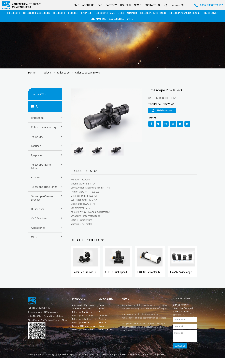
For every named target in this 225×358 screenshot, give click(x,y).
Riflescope (13, 13)
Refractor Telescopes (82, 308)
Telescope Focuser (81, 322)
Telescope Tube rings (153, 13)
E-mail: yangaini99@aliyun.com (43, 312)
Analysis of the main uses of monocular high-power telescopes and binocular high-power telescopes (144, 327)
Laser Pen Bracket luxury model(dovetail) (96, 272)
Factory (111, 5)
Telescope (59, 13)
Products (46, 72)
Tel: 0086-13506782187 (39, 308)
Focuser (73, 13)
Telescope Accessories (82, 315)
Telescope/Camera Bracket (185, 13)
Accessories (116, 19)
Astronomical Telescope (83, 305)
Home (75, 5)
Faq (100, 5)
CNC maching (98, 19)
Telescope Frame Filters (109, 13)
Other (130, 19)
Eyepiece (86, 13)
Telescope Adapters (81, 319)
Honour (125, 5)
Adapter (132, 13)
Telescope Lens (106, 329)
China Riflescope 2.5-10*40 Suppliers (146, 354)
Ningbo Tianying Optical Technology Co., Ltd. (59, 354)
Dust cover (211, 13)
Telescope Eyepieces (82, 312)
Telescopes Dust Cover (83, 329)
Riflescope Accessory (36, 13)
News (137, 5)
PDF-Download (162, 110)
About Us (88, 5)
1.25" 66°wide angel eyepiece (186, 272)
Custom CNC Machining (83, 326)
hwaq (123, 354)
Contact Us (152, 5)
